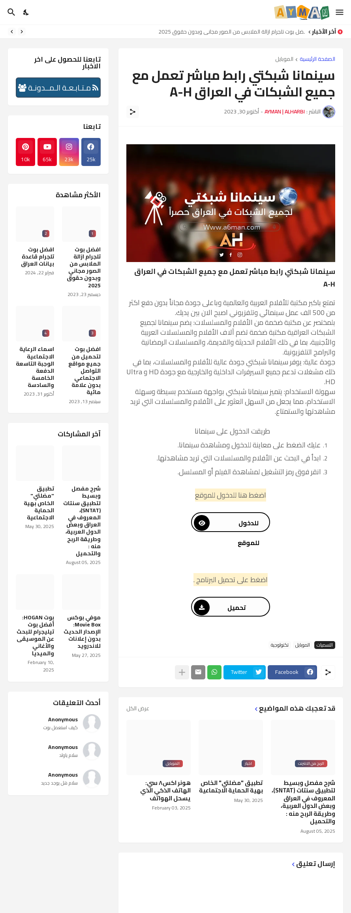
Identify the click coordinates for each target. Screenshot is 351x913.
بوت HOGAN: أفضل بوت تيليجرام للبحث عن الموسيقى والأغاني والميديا (35, 635)
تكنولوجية (280, 645)
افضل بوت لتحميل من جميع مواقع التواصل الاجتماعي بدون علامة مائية (84, 370)
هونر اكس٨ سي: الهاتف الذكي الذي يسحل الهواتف (165, 790)
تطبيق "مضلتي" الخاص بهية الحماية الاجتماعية (231, 786)
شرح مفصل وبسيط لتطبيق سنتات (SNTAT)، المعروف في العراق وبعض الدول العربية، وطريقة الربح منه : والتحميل (303, 802)
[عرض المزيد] (182, 672)
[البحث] (10, 12)
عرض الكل (137, 708)
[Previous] (22, 32)
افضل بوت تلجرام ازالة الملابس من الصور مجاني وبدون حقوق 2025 (229, 31)
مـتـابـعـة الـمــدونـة (58, 87)
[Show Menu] (340, 12)
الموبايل (284, 59)
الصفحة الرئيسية (317, 59)
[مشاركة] (132, 112)
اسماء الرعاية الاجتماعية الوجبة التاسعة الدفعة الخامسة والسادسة (35, 367)
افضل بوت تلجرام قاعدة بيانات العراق (37, 257)
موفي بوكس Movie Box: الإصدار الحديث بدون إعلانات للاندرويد (82, 632)
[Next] (12, 32)
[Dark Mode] (26, 12)
